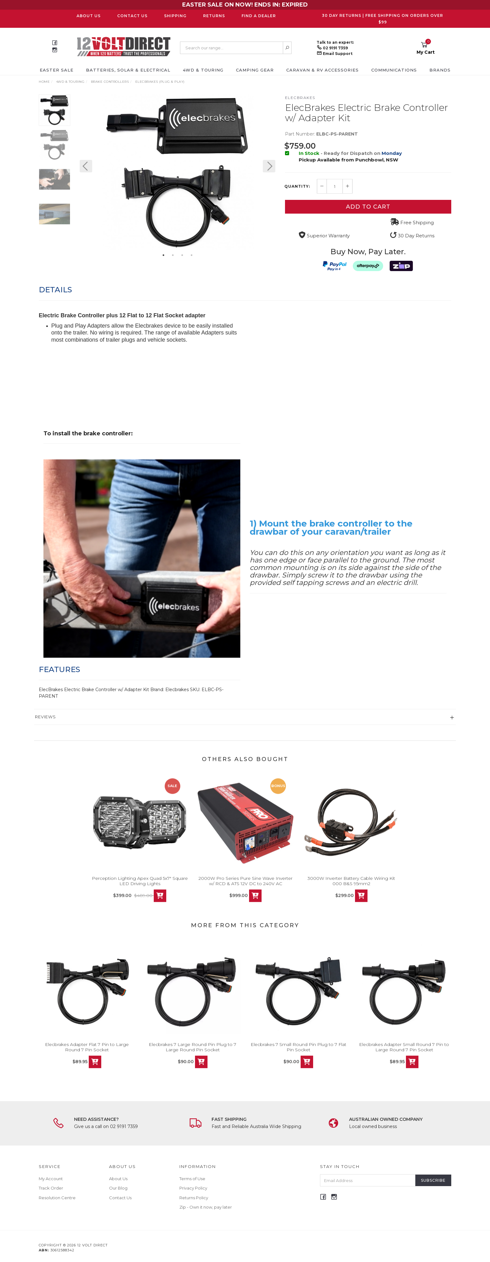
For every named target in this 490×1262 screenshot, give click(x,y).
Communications (394, 69)
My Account (51, 1178)
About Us (89, 15)
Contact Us (132, 15)
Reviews (45, 716)
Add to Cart (368, 206)
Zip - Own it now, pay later (205, 1207)
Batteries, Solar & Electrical (128, 69)
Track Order (51, 1187)
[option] (177, 172)
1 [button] (163, 255)
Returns (214, 15)
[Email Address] (368, 1180)
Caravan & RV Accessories (322, 69)
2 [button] (173, 255)
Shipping (175, 15)
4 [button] (191, 255)
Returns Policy (193, 1197)
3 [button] (182, 255)
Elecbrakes (300, 97)
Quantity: (297, 186)
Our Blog (118, 1187)
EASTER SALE (56, 69)
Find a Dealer (259, 15)
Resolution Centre (57, 1197)
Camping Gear (255, 69)
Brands (440, 69)
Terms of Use (192, 1178)
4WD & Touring (203, 69)
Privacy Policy (193, 1187)
